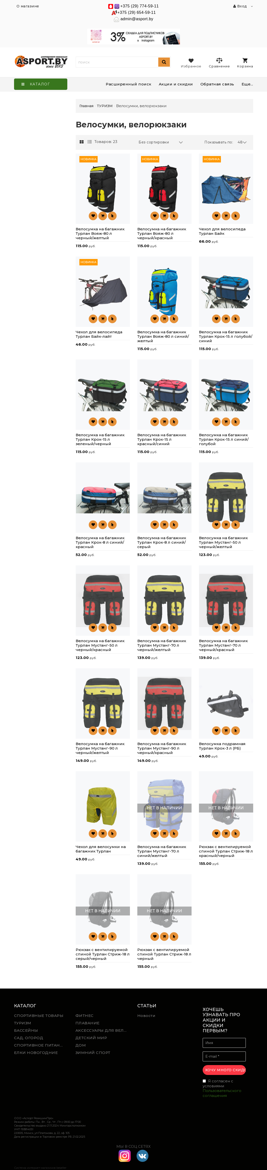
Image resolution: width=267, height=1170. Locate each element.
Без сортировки (161, 142)
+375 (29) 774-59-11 (139, 6)
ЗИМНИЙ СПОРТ (92, 1052)
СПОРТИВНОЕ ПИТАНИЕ (40, 1045)
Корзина (245, 63)
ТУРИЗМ (22, 1023)
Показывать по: (218, 142)
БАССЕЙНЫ (26, 1030)
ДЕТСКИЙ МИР (91, 1037)
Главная (86, 106)
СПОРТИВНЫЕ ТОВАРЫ (39, 1015)
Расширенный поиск (128, 84)
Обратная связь (217, 84)
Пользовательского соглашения (222, 1093)
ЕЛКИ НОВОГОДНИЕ (36, 1052)
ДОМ (80, 1045)
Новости (146, 1015)
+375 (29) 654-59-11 (136, 12)
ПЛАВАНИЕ (87, 1023)
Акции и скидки (176, 84)
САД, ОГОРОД (28, 1037)
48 (242, 142)
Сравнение (219, 62)
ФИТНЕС (84, 1015)
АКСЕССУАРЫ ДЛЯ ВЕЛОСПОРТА (102, 1030)
